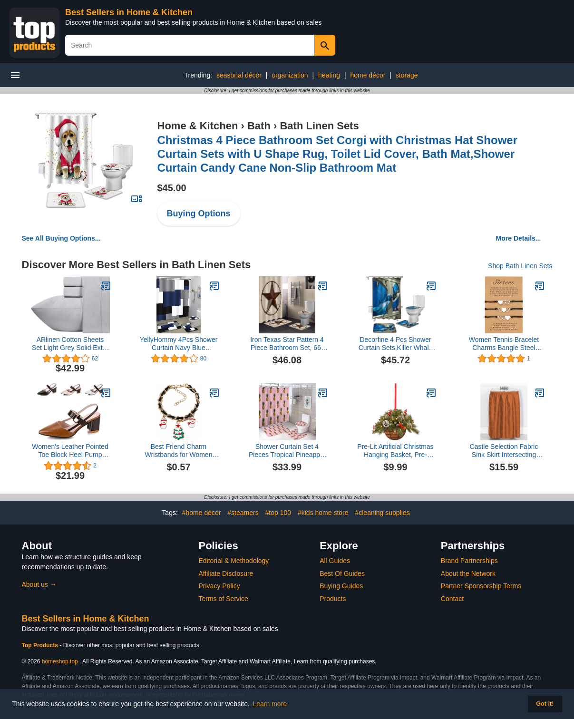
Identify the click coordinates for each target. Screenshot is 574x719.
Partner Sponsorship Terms (481, 586)
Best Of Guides (342, 573)
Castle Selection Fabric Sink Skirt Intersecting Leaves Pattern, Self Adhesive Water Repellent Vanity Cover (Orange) (504, 451)
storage (407, 75)
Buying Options (199, 213)
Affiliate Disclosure (226, 573)
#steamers (242, 512)
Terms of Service (223, 598)
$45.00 (171, 188)
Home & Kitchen (197, 126)
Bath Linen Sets (319, 126)
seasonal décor (239, 75)
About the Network (468, 573)
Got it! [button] (545, 703)
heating (329, 75)
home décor (367, 75)
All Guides (335, 560)
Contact (452, 598)
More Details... (518, 238)
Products (333, 598)
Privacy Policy (219, 586)
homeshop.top (60, 661)
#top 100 (278, 512)
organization (290, 75)
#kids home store (323, 512)
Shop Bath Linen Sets (520, 266)
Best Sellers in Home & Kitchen (129, 12)
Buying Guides (341, 586)
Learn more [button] (270, 704)
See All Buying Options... (61, 238)
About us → (39, 584)
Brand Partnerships (469, 560)
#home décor (201, 512)
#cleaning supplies (382, 512)
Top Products (41, 645)
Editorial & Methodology (234, 560)
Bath (259, 126)
